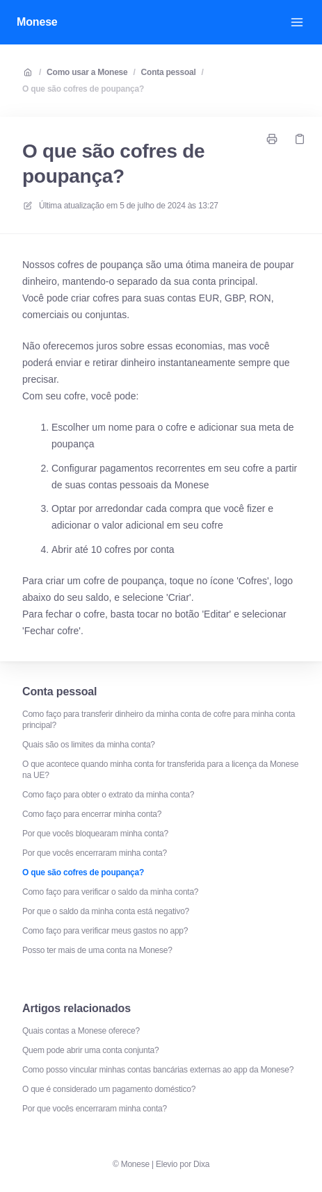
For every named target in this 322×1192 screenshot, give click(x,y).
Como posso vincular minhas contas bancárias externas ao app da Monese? (157, 1070)
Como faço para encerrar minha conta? (91, 814)
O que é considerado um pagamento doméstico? (108, 1089)
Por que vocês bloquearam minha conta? (95, 833)
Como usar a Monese (87, 72)
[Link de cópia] (300, 139)
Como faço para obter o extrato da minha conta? (108, 795)
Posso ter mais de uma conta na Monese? (97, 950)
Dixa (201, 1164)
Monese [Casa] (37, 22)
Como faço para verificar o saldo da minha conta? (110, 892)
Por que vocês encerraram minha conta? (94, 853)
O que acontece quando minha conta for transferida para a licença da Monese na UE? (160, 769)
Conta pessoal (168, 72)
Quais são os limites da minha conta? (88, 745)
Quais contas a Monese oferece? (81, 1031)
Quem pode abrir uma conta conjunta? (90, 1050)
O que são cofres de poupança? (83, 89)
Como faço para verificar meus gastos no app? (105, 931)
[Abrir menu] (297, 22)
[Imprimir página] (272, 139)
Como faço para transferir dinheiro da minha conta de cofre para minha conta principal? (158, 719)
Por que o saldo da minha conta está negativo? (105, 911)
